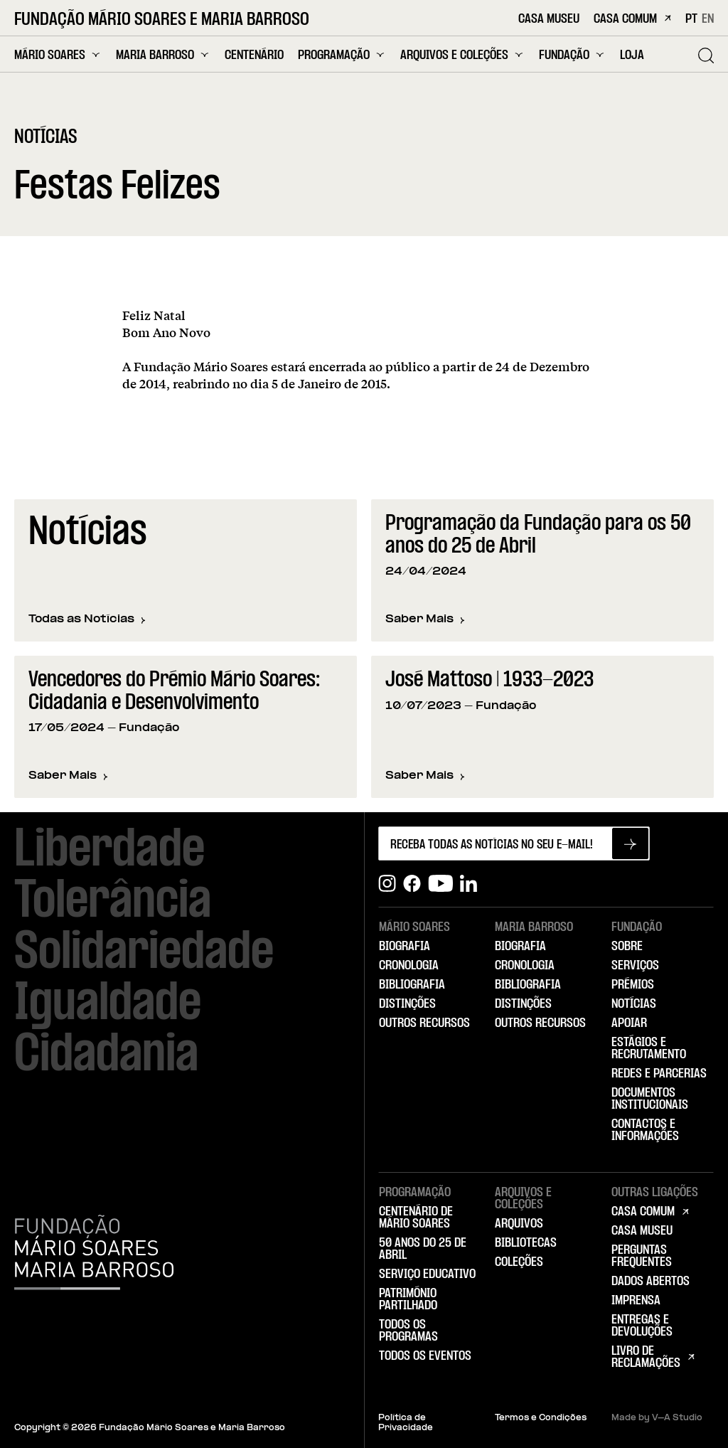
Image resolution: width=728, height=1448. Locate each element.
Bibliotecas (526, 1243)
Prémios (632, 985)
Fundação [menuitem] (572, 55)
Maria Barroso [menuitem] (163, 55)
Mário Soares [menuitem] (58, 55)
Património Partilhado (408, 1300)
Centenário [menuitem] (254, 56)
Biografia (404, 946)
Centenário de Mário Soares (416, 1218)
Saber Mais (425, 620)
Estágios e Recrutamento (648, 1049)
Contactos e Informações (645, 1130)
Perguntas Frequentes (641, 1256)
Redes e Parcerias (659, 1074)
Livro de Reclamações (645, 1357)
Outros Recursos (424, 1023)
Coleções (519, 1262)
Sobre (627, 946)
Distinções (407, 1004)
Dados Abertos (650, 1281)
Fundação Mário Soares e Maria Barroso (161, 20)
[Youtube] (440, 884)
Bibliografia (412, 985)
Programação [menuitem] (342, 55)
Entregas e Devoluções (642, 1326)
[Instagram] (387, 884)
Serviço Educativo (427, 1274)
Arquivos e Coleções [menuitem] (462, 55)
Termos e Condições (541, 1418)
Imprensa (635, 1301)
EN (708, 19)
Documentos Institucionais (649, 1099)
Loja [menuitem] (632, 56)
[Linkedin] (468, 884)
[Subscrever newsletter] (630, 843)
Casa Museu (548, 20)
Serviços (635, 966)
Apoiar (629, 1023)
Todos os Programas (408, 1331)
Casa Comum (632, 20)
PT (691, 19)
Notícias (633, 1004)
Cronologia (409, 966)
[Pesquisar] (706, 55)
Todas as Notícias (87, 619)
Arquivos (519, 1224)
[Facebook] (412, 884)
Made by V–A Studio (656, 1418)
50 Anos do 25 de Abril (422, 1249)
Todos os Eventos (425, 1356)
